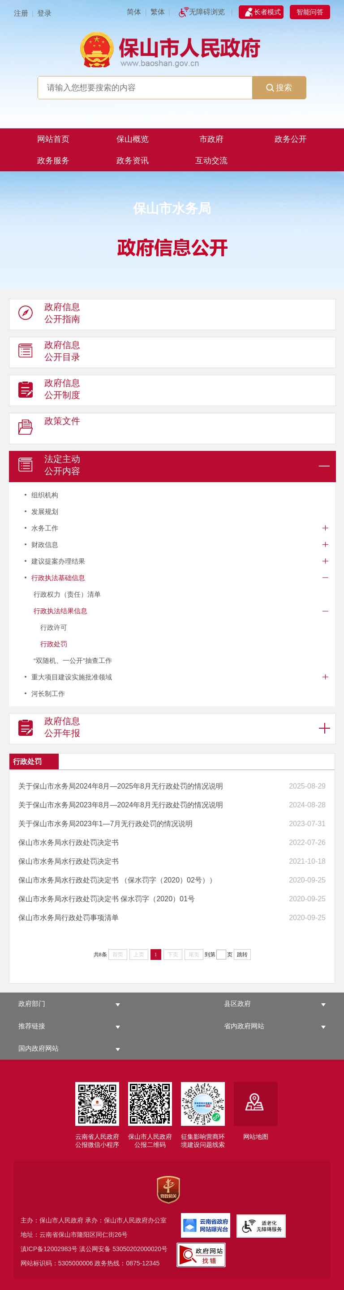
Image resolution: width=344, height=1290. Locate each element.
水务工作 (44, 528)
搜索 (279, 87)
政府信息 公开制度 (49, 391)
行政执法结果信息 (60, 611)
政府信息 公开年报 (49, 729)
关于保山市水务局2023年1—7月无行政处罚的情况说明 (105, 823)
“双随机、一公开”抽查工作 (73, 660)
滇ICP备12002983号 (49, 1248)
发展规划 (44, 511)
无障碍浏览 (207, 12)
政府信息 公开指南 (49, 315)
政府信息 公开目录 (49, 353)
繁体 (157, 12)
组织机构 (44, 495)
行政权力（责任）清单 (67, 594)
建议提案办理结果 (58, 561)
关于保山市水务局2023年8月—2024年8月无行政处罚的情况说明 (120, 805)
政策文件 (49, 429)
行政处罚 (53, 644)
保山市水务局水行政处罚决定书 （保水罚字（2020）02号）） (117, 880)
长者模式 (267, 12)
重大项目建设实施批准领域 (71, 677)
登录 (44, 13)
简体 (134, 12)
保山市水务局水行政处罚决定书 (68, 842)
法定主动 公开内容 (49, 467)
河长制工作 (48, 693)
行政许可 (53, 627)
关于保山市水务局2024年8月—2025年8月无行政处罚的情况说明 (120, 786)
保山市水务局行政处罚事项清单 (68, 917)
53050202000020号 (140, 1248)
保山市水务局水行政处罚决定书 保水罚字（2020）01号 (106, 899)
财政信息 (44, 544)
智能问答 (310, 12)
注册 (21, 13)
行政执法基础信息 (58, 577)
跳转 (242, 954)
